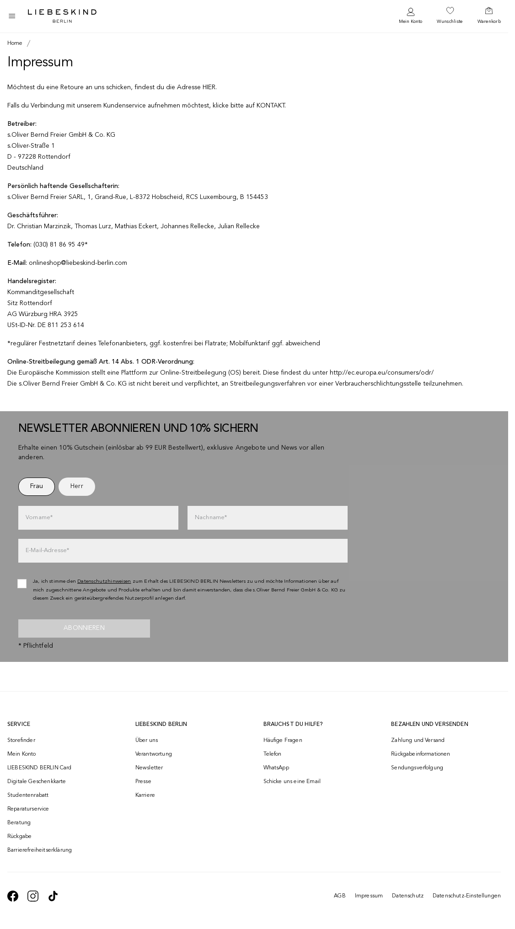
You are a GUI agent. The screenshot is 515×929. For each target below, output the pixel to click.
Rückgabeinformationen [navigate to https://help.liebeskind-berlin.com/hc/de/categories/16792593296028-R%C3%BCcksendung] (420, 754)
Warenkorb (489, 21)
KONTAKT (270, 105)
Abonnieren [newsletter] (84, 628)
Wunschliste (449, 21)
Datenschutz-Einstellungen (467, 896)
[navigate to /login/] (410, 16)
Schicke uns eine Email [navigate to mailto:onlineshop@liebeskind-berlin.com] (292, 781)
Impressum (369, 896)
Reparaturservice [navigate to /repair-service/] (28, 809)
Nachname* (211, 518)
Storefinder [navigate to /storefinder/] (21, 740)
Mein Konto (410, 21)
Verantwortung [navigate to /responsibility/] (153, 754)
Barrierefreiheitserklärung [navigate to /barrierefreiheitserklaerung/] (39, 850)
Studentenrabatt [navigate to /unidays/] (27, 795)
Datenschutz (408, 896)
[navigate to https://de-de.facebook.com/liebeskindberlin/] (12, 896)
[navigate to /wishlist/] (449, 16)
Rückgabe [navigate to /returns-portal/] (19, 836)
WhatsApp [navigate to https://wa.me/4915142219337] (276, 768)
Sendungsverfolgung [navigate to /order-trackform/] (417, 768)
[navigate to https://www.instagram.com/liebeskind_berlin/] (32, 896)
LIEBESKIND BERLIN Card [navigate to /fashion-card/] (39, 768)
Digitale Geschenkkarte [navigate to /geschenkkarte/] (36, 781)
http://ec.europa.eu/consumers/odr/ (382, 373)
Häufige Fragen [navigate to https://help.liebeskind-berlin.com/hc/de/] (282, 740)
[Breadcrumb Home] (15, 43)
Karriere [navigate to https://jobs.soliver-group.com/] (145, 795)
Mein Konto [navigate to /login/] (21, 754)
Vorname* (39, 518)
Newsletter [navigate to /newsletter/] (149, 768)
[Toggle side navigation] (11, 16)
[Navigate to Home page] (62, 16)
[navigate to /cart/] (489, 16)
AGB (339, 896)
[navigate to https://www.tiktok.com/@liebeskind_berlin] (53, 896)
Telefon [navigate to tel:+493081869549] (272, 754)
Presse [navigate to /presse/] (143, 781)
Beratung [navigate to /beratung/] (19, 823)
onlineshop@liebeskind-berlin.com (78, 263)
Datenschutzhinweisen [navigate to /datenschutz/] (104, 581)
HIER (209, 87)
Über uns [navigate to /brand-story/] (146, 740)
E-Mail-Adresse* (47, 550)
